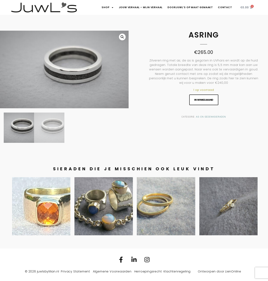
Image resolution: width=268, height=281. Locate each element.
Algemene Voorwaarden (112, 271)
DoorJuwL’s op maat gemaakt (190, 7)
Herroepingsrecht (148, 271)
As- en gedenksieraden (211, 117)
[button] (122, 37)
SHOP (108, 7)
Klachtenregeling (177, 271)
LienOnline (233, 271)
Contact (225, 7)
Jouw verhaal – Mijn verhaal (141, 7)
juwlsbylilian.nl (48, 271)
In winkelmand (203, 100)
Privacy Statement (75, 271)
